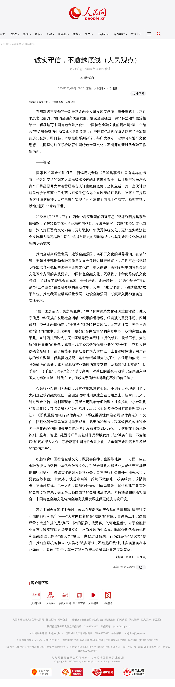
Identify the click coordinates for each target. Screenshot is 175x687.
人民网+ (50, 597)
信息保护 (146, 619)
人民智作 (108, 597)
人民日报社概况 (21, 619)
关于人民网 (38, 619)
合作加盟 (86, 619)
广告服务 (74, 619)
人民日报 (36, 597)
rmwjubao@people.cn (134, 633)
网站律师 (134, 619)
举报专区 (136, 34)
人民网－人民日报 (105, 88)
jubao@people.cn (121, 626)
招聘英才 (63, 619)
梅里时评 (30, 44)
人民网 (4, 44)
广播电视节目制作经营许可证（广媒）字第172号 (132, 640)
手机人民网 (65, 597)
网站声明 (122, 619)
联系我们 (158, 619)
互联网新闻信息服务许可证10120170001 (38, 640)
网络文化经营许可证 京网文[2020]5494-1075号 (72, 647)
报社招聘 (51, 619)
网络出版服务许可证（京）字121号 (117, 647)
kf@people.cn (56, 633)
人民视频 (93, 597)
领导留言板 (79, 597)
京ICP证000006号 (147, 647)
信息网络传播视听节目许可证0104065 (25, 647)
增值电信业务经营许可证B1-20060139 (82, 640)
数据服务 (110, 619)
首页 (3, 34)
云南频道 (17, 44)
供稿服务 (98, 619)
